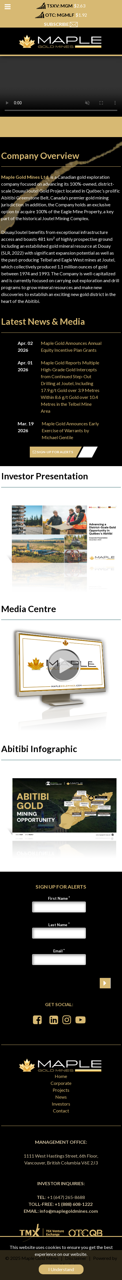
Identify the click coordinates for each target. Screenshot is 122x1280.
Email (58, 951)
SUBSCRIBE (61, 24)
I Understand (61, 1269)
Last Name (57, 924)
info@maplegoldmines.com (69, 1211)
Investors (61, 1103)
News (61, 1097)
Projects (61, 1090)
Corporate (61, 1083)
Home (61, 1076)
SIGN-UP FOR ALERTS (53, 452)
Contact (61, 1110)
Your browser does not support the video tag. (61, 86)
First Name (58, 898)
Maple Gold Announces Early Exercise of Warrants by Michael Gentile (70, 430)
